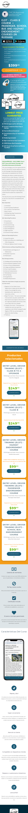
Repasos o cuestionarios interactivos (14, 773)
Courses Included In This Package (13, 47)
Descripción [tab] (10, 157)
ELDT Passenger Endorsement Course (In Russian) (15, 52)
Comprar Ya (14, 70)
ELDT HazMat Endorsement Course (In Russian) (15, 61)
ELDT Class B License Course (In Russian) (15, 49)
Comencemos (14, 392)
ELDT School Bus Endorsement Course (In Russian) (15, 56)
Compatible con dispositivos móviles (14, 752)
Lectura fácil (14, 792)
